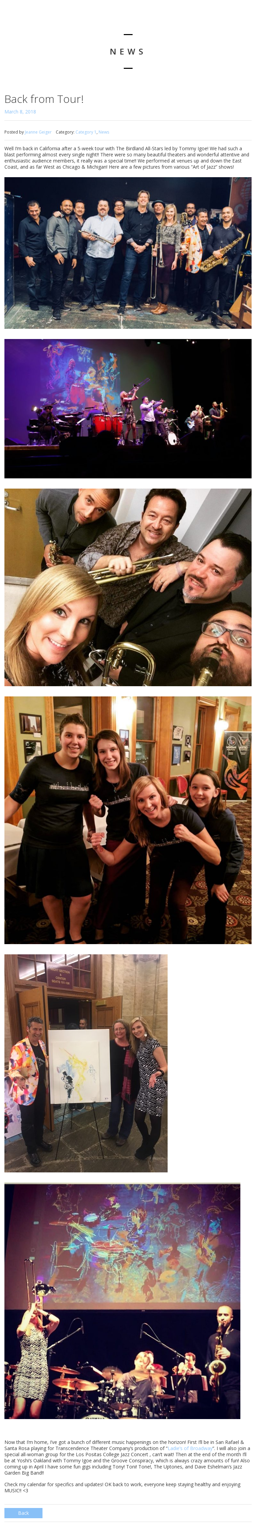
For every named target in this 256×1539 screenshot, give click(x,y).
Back (23, 1513)
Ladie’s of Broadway (190, 1448)
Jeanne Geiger (38, 132)
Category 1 (86, 132)
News (104, 132)
